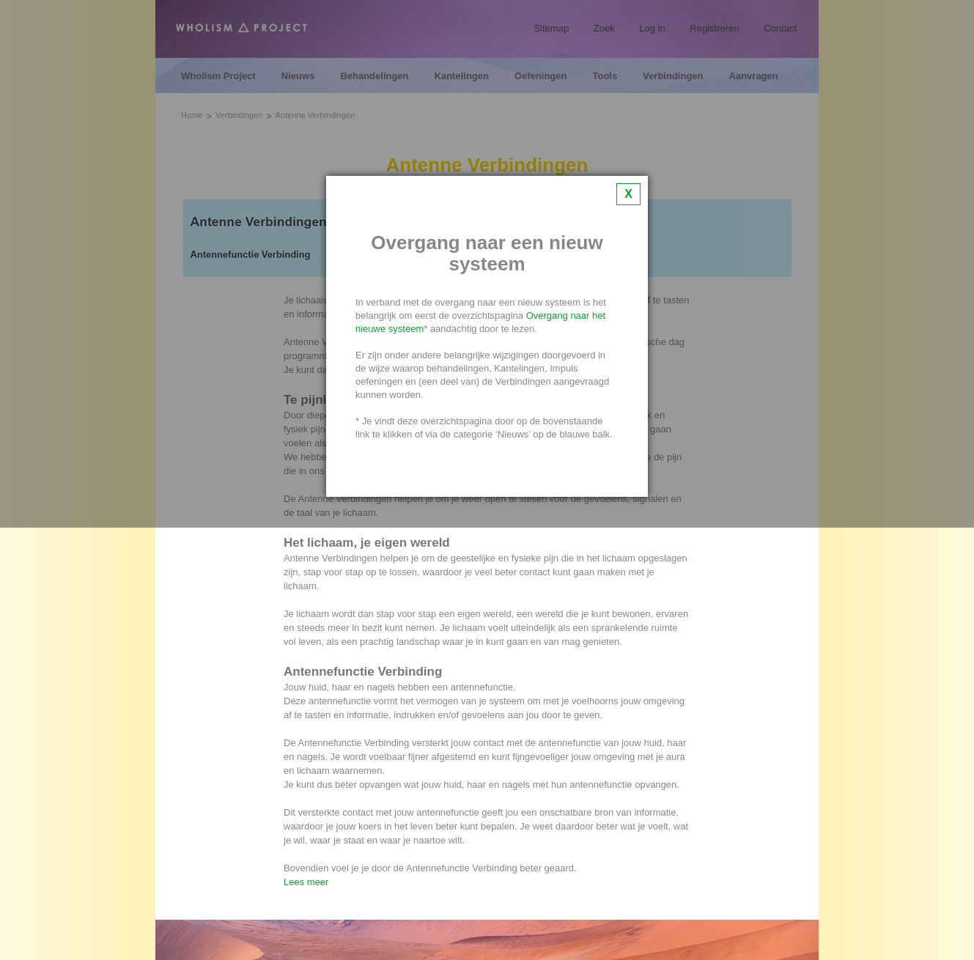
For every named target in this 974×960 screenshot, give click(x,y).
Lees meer (306, 881)
